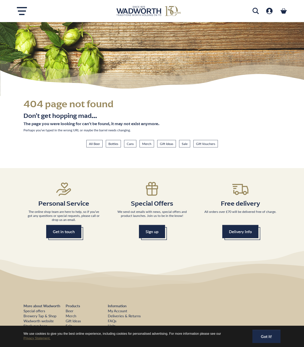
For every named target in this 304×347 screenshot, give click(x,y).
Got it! (266, 336)
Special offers (34, 310)
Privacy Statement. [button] (36, 338)
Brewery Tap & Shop (39, 315)
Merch (146, 143)
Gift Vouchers (205, 143)
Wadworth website (38, 320)
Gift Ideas (166, 143)
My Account (117, 310)
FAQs (112, 320)
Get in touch (64, 231)
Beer (69, 310)
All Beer (94, 143)
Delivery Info (240, 231)
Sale (185, 143)
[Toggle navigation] (22, 11)
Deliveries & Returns (124, 315)
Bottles (113, 143)
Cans (130, 143)
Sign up (152, 231)
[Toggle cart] (283, 10)
